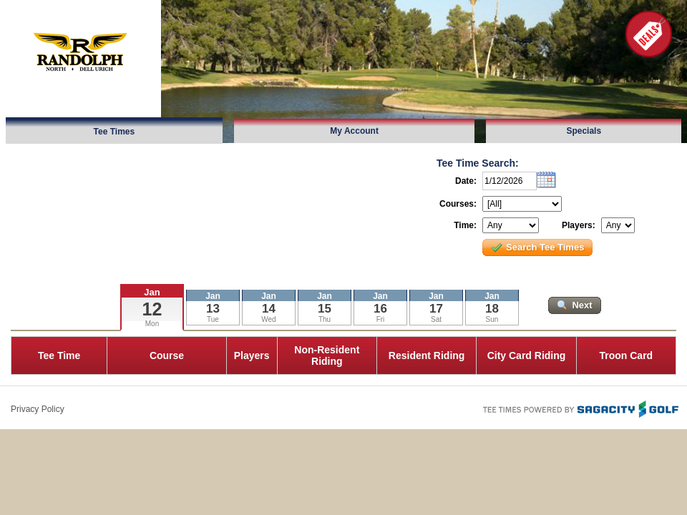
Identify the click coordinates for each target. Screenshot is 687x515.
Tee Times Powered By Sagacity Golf (579, 408)
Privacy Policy (37, 409)
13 (213, 308)
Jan (152, 292)
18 (492, 308)
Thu (324, 319)
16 (380, 308)
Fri (380, 319)
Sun (492, 319)
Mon (152, 324)
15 (324, 308)
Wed (268, 319)
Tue (213, 319)
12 (152, 309)
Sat (436, 319)
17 (436, 308)
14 (269, 308)
